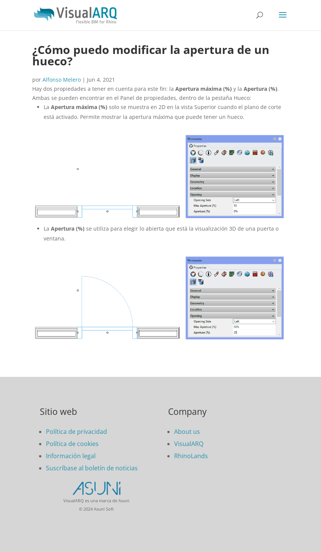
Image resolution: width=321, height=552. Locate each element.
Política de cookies (72, 444)
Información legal (71, 456)
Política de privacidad (76, 431)
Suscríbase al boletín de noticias (92, 468)
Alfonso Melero (61, 79)
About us (187, 431)
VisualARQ (188, 444)
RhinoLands (191, 456)
